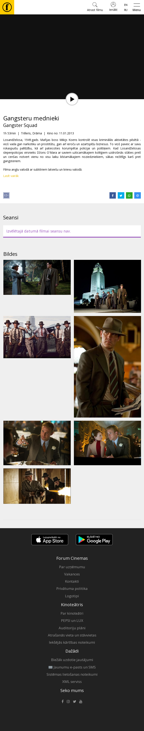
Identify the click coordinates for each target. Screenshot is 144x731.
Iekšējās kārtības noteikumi (72, 642)
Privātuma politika (72, 588)
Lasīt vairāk (11, 176)
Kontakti (72, 581)
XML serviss (72, 681)
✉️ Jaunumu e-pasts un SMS (72, 667)
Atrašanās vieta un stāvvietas (72, 635)
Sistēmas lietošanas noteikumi (72, 674)
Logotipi (72, 595)
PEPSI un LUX (72, 620)
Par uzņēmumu (72, 566)
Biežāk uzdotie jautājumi (72, 659)
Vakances (72, 574)
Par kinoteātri (72, 613)
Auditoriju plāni (72, 627)
